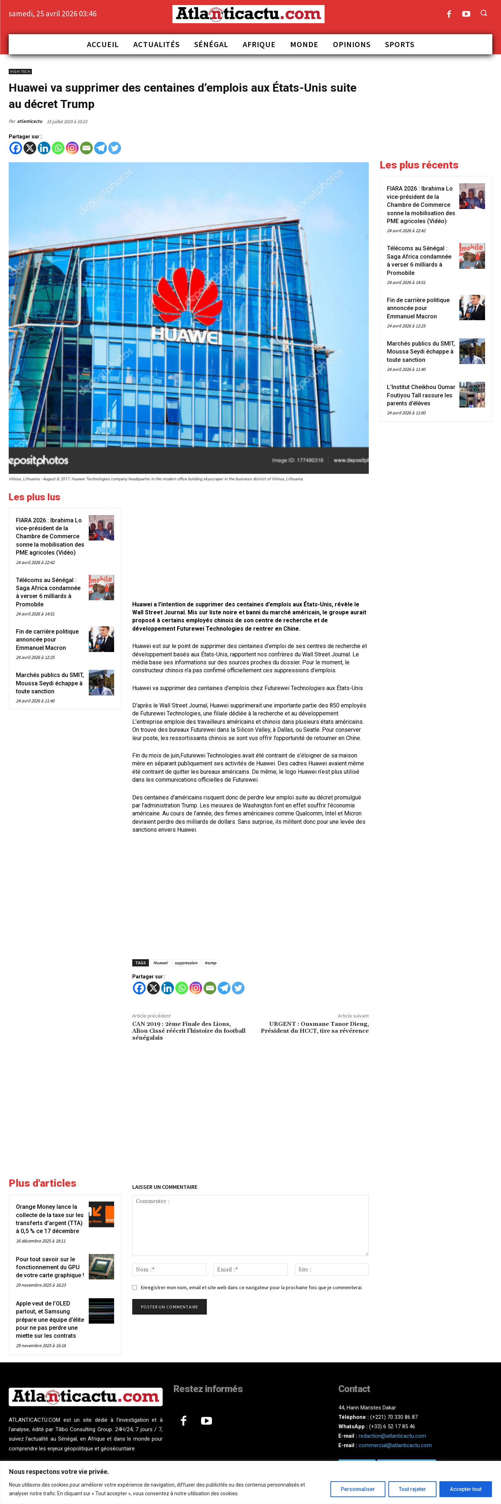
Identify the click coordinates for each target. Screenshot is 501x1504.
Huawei (160, 962)
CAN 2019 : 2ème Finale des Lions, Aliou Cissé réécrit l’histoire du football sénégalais (189, 1030)
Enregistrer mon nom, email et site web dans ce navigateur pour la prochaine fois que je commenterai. (252, 1287)
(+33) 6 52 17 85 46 (392, 1426)
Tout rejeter (412, 1489)
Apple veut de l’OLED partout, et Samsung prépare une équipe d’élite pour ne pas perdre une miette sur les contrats (50, 1320)
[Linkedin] (44, 148)
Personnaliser (358, 1489)
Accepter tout (465, 1489)
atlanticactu (29, 121)
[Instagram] (72, 148)
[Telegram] (100, 148)
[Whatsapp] (58, 148)
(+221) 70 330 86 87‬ (394, 1417)
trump (210, 962)
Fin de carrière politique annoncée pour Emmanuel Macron (47, 639)
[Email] (86, 148)
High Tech (20, 71)
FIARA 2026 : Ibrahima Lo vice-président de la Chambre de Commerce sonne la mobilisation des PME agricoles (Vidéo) (50, 536)
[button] (483, 12)
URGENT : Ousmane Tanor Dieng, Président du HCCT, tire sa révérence (315, 1027)
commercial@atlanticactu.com (395, 1445)
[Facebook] (15, 148)
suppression (186, 962)
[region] (250, 1482)
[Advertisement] (250, 542)
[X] (30, 148)
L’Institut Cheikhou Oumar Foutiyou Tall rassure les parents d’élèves (421, 395)
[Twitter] (114, 148)
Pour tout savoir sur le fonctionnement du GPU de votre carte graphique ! (50, 1267)
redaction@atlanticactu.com (392, 1436)
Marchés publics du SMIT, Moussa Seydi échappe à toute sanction (50, 683)
